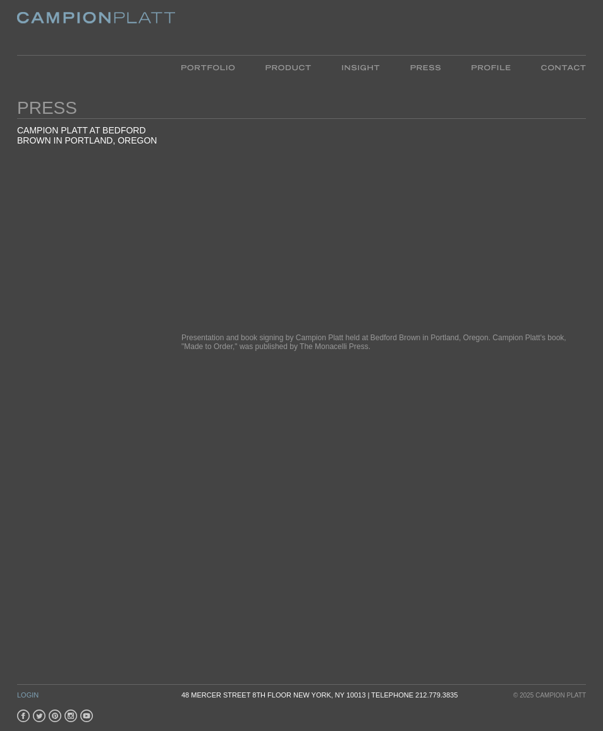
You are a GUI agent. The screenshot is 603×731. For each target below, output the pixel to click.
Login (28, 695)
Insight (360, 67)
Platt (96, 27)
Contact (556, 67)
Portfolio (215, 67)
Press (425, 67)
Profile (491, 67)
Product (288, 67)
